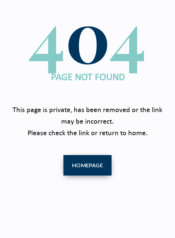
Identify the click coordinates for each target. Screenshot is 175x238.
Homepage (87, 165)
